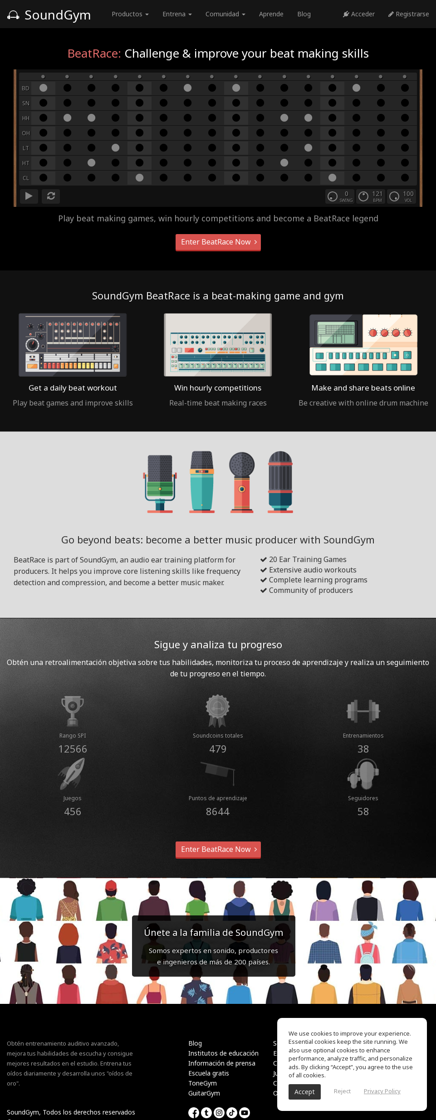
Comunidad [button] (225, 14)
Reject (342, 1091)
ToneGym (202, 1083)
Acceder (359, 14)
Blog (304, 14)
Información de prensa (221, 1063)
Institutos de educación (223, 1053)
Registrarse (408, 14)
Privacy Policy (382, 1091)
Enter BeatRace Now (218, 242)
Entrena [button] (177, 14)
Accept (304, 1091)
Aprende (271, 14)
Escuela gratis (208, 1073)
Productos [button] (130, 14)
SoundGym (49, 14)
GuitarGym (204, 1093)
